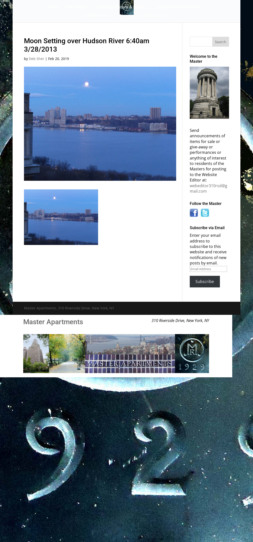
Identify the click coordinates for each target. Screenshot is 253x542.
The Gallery (76, 7)
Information (96, 16)
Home (53, 7)
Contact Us (152, 16)
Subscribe (204, 281)
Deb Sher (36, 58)
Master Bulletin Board (178, 7)
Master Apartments (53, 322)
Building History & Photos (122, 7)
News (125, 16)
